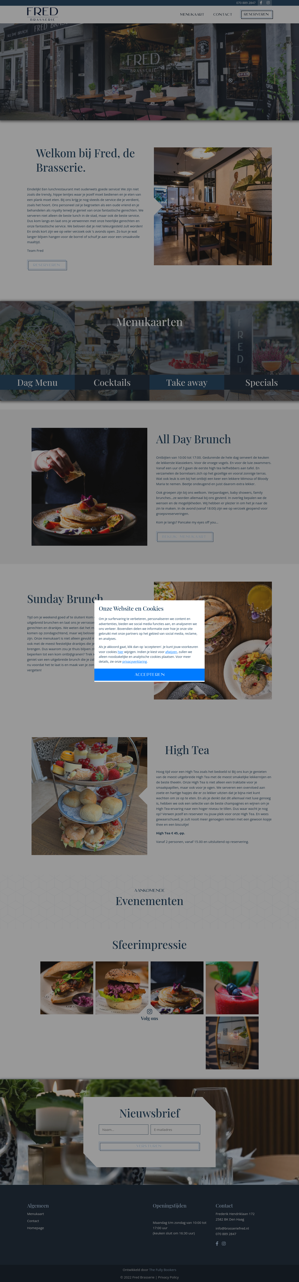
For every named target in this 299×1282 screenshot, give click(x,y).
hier (120, 651)
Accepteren (150, 674)
